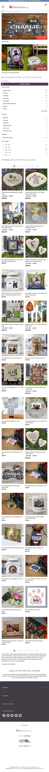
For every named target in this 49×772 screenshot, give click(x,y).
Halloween (25, 123)
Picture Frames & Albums (25, 103)
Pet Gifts (25, 93)
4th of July (25, 128)
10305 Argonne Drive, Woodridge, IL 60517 (29, 767)
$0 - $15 (7, 144)
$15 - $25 (7, 147)
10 (32, 165)
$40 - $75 (8, 152)
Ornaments (25, 98)
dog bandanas (30, 655)
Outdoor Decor (25, 90)
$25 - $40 (8, 149)
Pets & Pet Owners (25, 137)
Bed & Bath (25, 101)
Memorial (25, 117)
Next (37, 165)
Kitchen (25, 109)
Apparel (25, 106)
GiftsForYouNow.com (19, 768)
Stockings (25, 96)
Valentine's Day (25, 131)
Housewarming (25, 125)
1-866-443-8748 (39, 768)
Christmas (25, 120)
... (34, 165)
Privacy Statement (21, 677)
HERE (30, 677)
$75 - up (7, 155)
